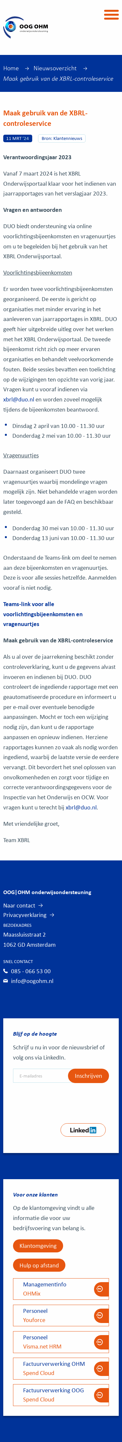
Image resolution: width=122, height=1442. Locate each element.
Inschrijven (88, 1075)
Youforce (61, 1315)
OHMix (61, 1289)
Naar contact (19, 905)
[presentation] (62, 1100)
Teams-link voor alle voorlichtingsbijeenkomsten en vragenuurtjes (43, 614)
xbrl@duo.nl (18, 399)
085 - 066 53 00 (31, 971)
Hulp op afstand (39, 1265)
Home (11, 68)
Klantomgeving (38, 1245)
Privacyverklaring (25, 914)
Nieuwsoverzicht (55, 68)
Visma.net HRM (61, 1341)
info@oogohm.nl (32, 980)
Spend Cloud (61, 1368)
